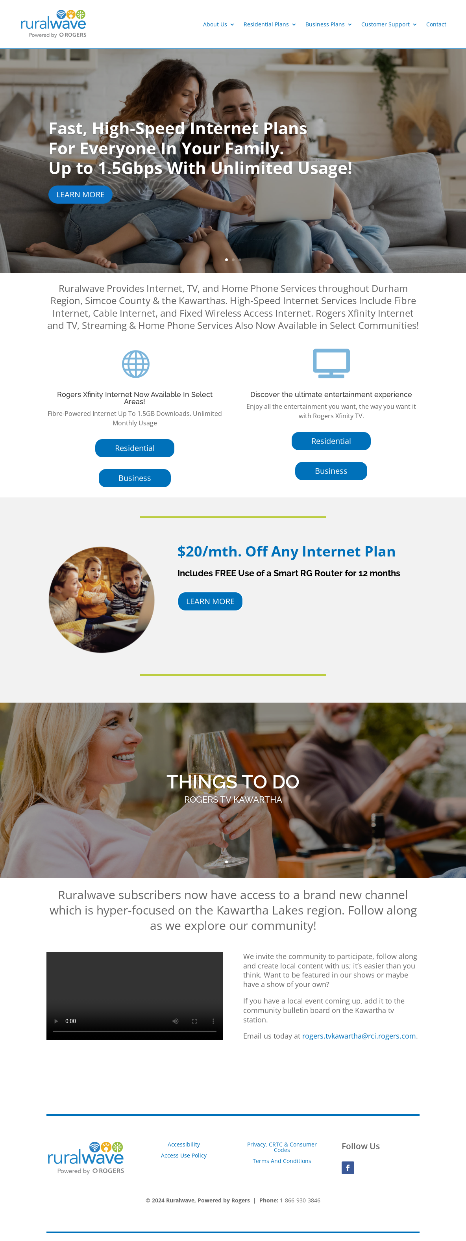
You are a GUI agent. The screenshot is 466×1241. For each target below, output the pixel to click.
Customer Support (385, 24)
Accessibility (184, 1144)
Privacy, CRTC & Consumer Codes (282, 1147)
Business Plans (325, 24)
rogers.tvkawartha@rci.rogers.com (359, 1036)
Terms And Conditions (282, 1161)
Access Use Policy (184, 1155)
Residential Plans (266, 24)
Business (134, 478)
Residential (135, 448)
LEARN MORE (80, 194)
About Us (215, 24)
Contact (436, 24)
